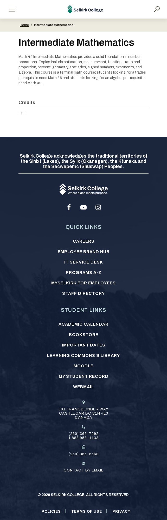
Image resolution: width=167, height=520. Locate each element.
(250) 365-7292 (84, 434)
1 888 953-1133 (83, 438)
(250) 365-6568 (84, 454)
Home (24, 25)
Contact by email (83, 470)
